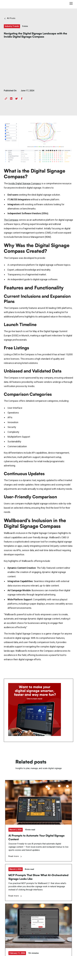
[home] (14, 3)
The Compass (11, 219)
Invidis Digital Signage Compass (24, 183)
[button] (70, 3)
